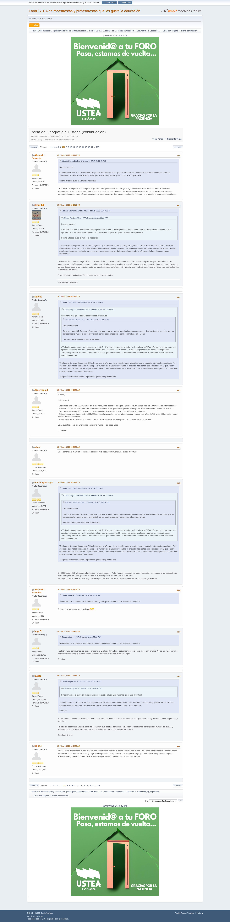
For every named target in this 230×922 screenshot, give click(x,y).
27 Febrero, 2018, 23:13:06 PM (68, 155)
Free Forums (39, 916)
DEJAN (38, 746)
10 (71, 147)
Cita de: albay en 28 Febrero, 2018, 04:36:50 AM (81, 595)
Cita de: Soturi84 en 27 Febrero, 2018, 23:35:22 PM (82, 302)
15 (86, 147)
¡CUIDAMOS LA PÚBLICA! (115, 35)
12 (77, 147)
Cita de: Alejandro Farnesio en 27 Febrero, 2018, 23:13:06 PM (86, 211)
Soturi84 (39, 205)
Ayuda (177, 913)
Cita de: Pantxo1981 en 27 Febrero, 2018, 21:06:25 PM (84, 161)
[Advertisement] (192, 173)
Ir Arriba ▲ (199, 913)
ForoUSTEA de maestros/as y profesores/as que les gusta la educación (84, 11)
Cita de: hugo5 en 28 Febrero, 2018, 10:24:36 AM (81, 682)
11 (74, 147)
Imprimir (178, 147)
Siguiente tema (174, 139)
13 (80, 147)
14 (83, 147)
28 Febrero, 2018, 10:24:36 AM (68, 631)
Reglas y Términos (187, 913)
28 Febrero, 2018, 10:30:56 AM (68, 676)
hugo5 (37, 631)
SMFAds (29, 916)
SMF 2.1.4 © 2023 (33, 913)
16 (89, 147)
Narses (38, 296)
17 (92, 147)
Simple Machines (47, 913)
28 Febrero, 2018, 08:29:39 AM (68, 589)
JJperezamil (41, 390)
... (95, 147)
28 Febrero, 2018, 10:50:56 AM (68, 746)
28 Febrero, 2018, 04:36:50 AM (68, 447)
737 (97, 147)
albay (37, 447)
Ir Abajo (33, 147)
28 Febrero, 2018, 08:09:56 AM (68, 482)
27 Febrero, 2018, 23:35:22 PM (68, 205)
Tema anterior (158, 139)
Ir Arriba (34, 785)
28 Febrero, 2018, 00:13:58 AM (68, 390)
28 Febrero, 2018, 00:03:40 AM (68, 296)
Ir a (146, 801)
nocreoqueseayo (43, 482)
